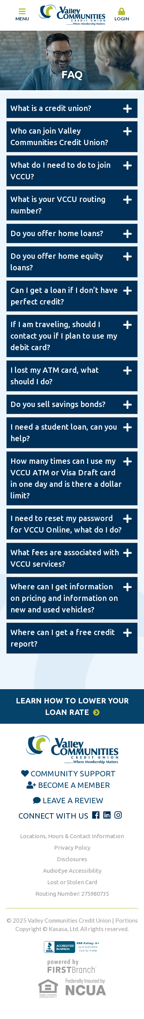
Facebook (95, 815)
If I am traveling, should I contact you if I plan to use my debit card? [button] (63, 336)
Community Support (73, 773)
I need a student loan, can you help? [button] (63, 432)
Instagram (118, 815)
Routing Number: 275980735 (72, 893)
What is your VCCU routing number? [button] (58, 205)
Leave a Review (73, 800)
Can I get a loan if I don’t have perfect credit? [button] (64, 296)
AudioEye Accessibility (72, 870)
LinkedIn (107, 815)
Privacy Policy (72, 847)
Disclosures (72, 859)
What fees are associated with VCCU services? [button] (64, 558)
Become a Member (74, 785)
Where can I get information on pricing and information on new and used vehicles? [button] (64, 598)
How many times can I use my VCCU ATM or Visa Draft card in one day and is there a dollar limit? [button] (66, 478)
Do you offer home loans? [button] (56, 233)
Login (121, 15)
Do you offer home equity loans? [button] (56, 261)
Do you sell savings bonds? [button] (58, 404)
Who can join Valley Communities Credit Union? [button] (59, 136)
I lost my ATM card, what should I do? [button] (54, 376)
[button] (121, 15)
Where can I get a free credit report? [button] (62, 638)
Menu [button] (22, 15)
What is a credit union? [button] (50, 108)
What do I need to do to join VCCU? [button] (60, 170)
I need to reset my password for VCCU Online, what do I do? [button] (66, 524)
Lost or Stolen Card (72, 882)
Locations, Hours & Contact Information (72, 836)
